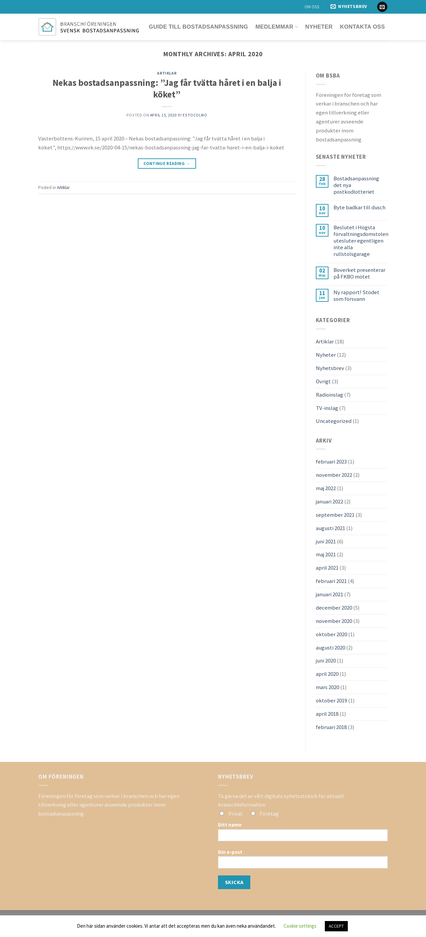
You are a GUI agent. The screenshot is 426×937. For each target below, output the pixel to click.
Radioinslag (329, 394)
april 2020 (327, 673)
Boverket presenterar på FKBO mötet (359, 273)
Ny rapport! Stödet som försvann (356, 295)
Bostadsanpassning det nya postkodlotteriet (356, 185)
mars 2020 (327, 687)
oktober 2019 (331, 700)
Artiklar (166, 73)
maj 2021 (326, 554)
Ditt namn (303, 834)
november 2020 (334, 621)
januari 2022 (329, 501)
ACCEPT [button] (336, 926)
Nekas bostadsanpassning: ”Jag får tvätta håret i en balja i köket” (167, 88)
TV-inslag (327, 408)
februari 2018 (331, 727)
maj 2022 (326, 488)
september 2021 (335, 514)
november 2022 (334, 474)
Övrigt (323, 381)
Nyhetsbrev (330, 368)
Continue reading (166, 163)
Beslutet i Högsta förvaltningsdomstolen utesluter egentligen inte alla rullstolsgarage (360, 241)
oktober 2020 (331, 634)
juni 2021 (326, 541)
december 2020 (334, 607)
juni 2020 (326, 660)
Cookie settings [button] (300, 926)
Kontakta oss (362, 27)
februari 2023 (331, 461)
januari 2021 (329, 594)
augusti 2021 (330, 528)
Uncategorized (333, 421)
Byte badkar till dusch (359, 207)
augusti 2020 (330, 647)
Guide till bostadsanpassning (198, 27)
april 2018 (327, 713)
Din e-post (303, 861)
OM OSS (312, 7)
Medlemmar (276, 27)
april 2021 (327, 567)
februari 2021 (331, 581)
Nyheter (319, 27)
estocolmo (195, 114)
